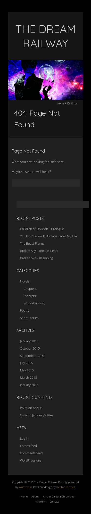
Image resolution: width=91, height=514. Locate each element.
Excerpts (30, 296)
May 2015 (27, 370)
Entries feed (28, 446)
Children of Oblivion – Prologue (42, 229)
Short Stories (29, 318)
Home (61, 103)
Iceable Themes (65, 487)
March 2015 (28, 377)
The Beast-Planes (32, 243)
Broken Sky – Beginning (36, 258)
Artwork (40, 501)
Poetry (24, 310)
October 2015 (30, 348)
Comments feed (31, 453)
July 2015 (26, 363)
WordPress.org (30, 460)
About (37, 408)
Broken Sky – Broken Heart (39, 250)
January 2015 (29, 385)
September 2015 (32, 355)
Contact (54, 501)
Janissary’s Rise (42, 415)
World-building (34, 303)
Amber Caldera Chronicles (58, 496)
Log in (24, 438)
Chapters (30, 288)
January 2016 (29, 341)
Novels (25, 281)
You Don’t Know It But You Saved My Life (48, 236)
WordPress (25, 487)
